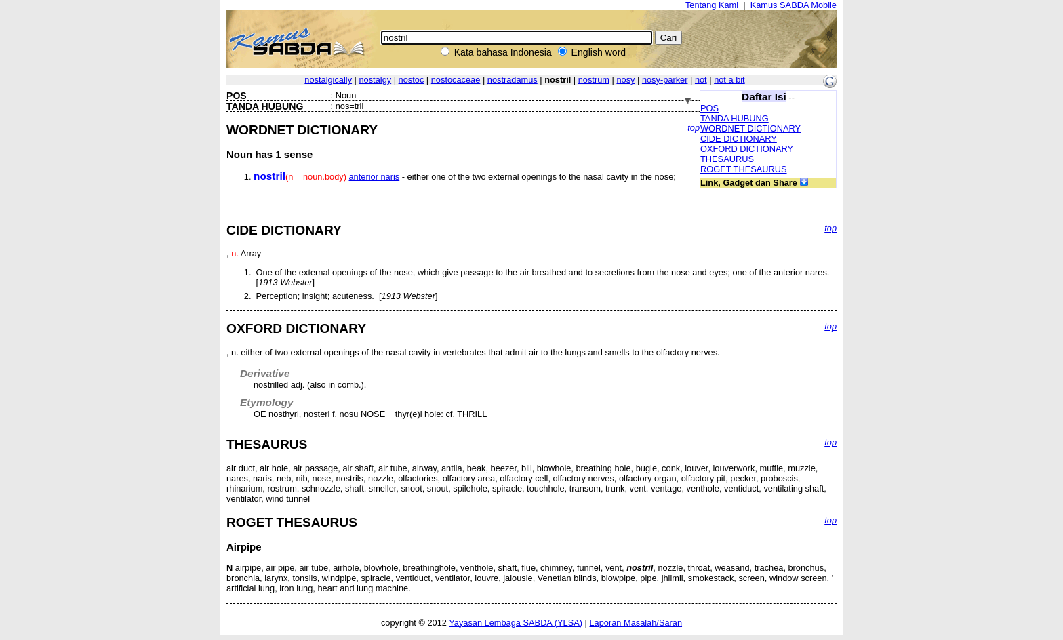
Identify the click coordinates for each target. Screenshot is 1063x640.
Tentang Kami (711, 5)
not (701, 80)
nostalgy (375, 80)
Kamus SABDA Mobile (793, 5)
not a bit (729, 80)
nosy (625, 80)
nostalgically (328, 80)
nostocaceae (456, 80)
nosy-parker (665, 80)
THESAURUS (727, 159)
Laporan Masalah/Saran (635, 623)
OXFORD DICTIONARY (746, 149)
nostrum (593, 80)
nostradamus (512, 80)
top (693, 128)
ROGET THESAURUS (743, 169)
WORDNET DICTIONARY (750, 128)
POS (709, 108)
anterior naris (374, 177)
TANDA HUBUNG (734, 118)
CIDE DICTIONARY (738, 139)
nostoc (411, 80)
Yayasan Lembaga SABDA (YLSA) (515, 623)
